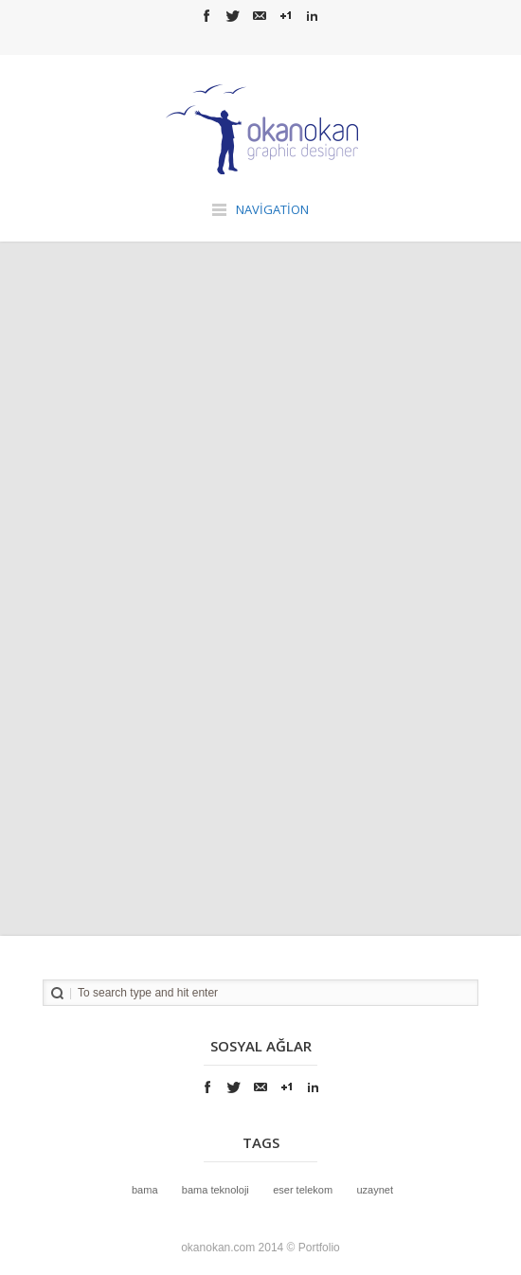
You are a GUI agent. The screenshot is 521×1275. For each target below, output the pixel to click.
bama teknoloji (215, 1189)
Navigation (272, 209)
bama (145, 1189)
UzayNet (374, 1189)
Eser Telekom (302, 1189)
